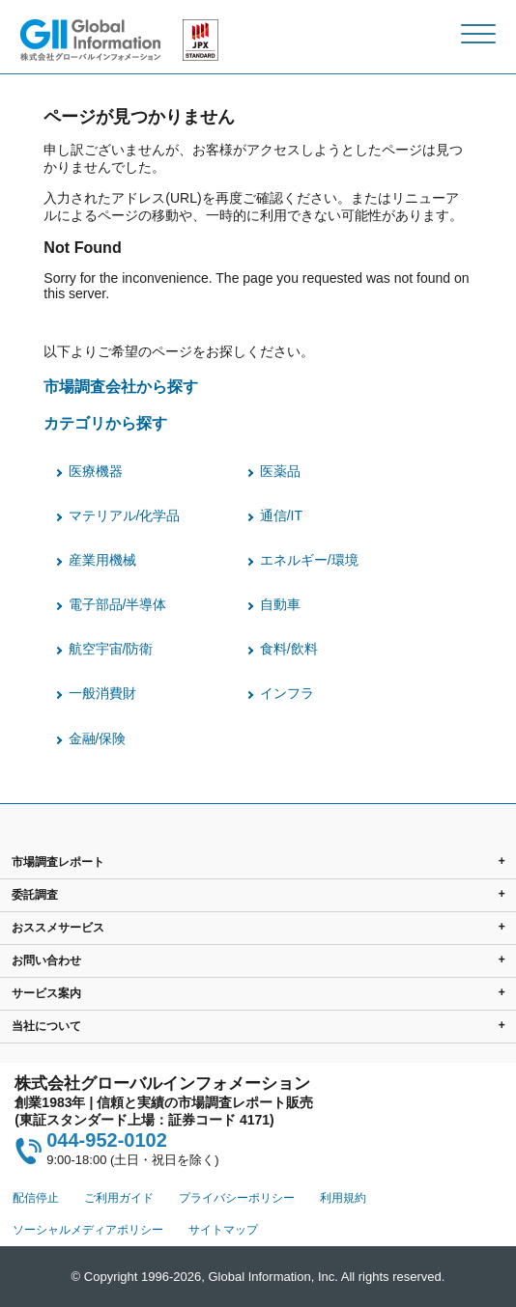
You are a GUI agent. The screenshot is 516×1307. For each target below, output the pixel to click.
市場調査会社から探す (120, 386)
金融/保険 (98, 738)
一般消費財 (102, 693)
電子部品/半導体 (118, 604)
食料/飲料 (289, 648)
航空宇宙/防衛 (111, 648)
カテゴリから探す (105, 422)
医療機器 (96, 471)
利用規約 (343, 1198)
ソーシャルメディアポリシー (88, 1230)
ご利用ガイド (119, 1198)
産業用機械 (102, 560)
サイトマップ (223, 1230)
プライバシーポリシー (237, 1198)
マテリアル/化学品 (125, 515)
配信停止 (36, 1198)
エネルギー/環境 (309, 560)
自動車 (280, 604)
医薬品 (280, 471)
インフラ (287, 693)
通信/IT (281, 515)
